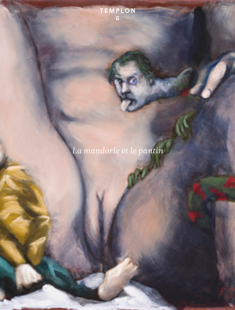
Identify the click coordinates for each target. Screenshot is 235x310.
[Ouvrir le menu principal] (224, 7)
